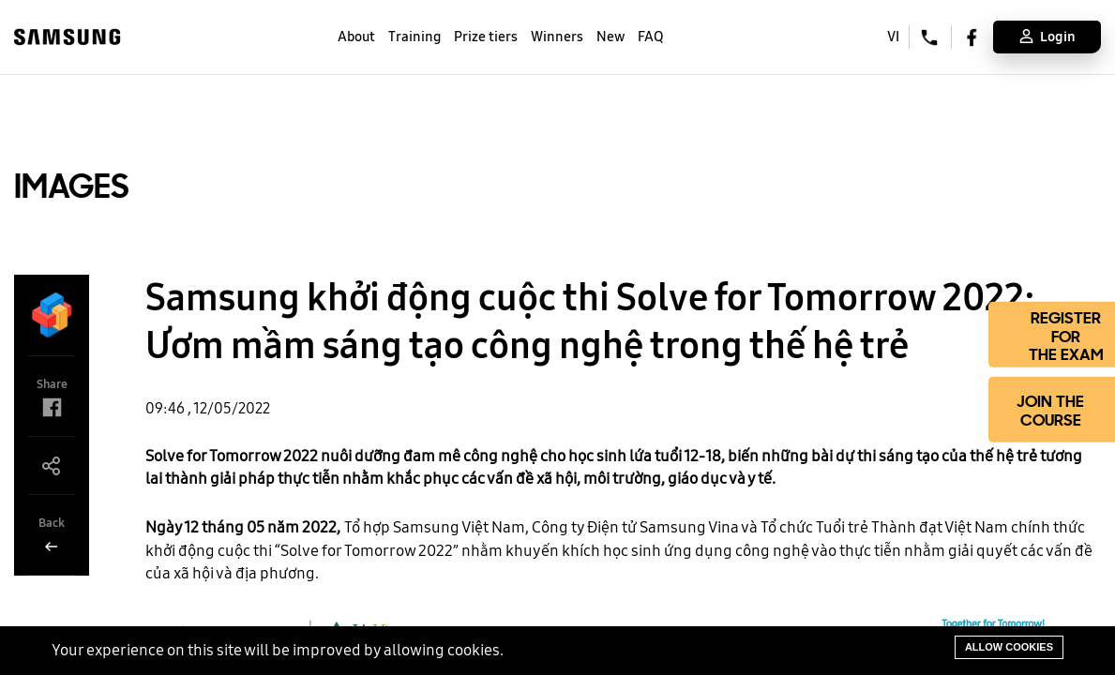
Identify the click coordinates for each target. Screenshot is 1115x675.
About (356, 36)
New (610, 36)
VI (893, 36)
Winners (557, 36)
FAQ (650, 36)
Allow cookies (1009, 646)
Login (1047, 36)
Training (414, 36)
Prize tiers (486, 36)
